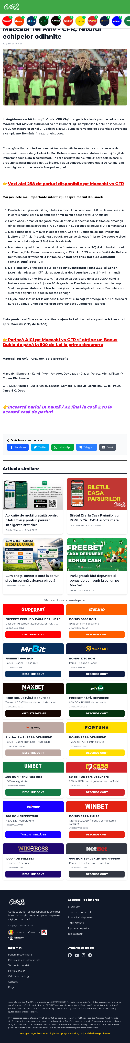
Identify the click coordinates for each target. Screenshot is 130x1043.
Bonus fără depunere (80, 917)
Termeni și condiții (18, 965)
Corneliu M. (11, 585)
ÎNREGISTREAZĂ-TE (33, 713)
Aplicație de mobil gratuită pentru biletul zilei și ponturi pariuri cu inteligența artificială (31, 520)
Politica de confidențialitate (24, 960)
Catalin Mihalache (14, 530)
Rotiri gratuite (76, 922)
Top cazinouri (75, 933)
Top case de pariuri (79, 928)
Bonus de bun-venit (79, 912)
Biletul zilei (74, 906)
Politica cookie (16, 970)
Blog (11, 987)
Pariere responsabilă (20, 954)
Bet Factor (75, 590)
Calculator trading (18, 976)
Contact (13, 981)
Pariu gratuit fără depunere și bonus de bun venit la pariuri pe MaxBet (94, 580)
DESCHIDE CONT (33, 634)
